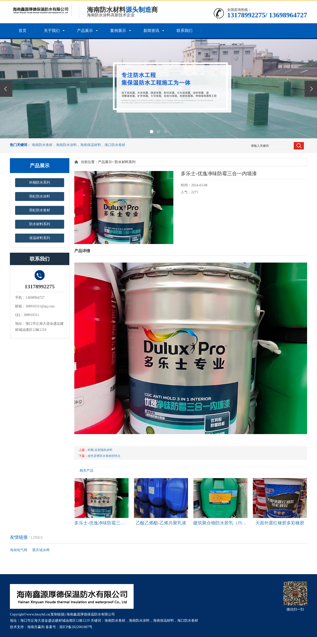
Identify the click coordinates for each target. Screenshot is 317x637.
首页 (22, 30)
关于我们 (52, 30)
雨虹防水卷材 (39, 210)
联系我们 (184, 30)
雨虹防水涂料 (39, 196)
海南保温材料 (163, 620)
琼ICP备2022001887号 (76, 627)
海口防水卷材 (187, 620)
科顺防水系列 (39, 182)
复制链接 (57, 614)
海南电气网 (18, 550)
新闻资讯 (151, 30)
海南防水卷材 (115, 620)
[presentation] (6, 89)
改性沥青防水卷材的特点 (104, 456)
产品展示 (85, 30)
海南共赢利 (36, 627)
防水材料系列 (39, 224)
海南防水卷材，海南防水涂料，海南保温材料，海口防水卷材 (78, 145)
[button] (151, 131)
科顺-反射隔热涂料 (100, 450)
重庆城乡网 (41, 550)
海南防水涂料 (139, 620)
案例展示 (118, 30)
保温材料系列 (39, 238)
